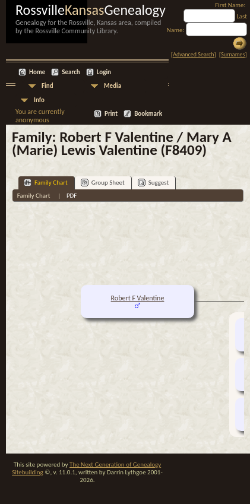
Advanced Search (193, 54)
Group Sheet (103, 182)
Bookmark (148, 114)
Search (71, 72)
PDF (72, 195)
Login (104, 72)
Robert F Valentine (137, 298)
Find (47, 86)
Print (111, 114)
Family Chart (46, 182)
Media (112, 86)
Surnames (233, 54)
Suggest (153, 182)
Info (39, 100)
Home (37, 72)
